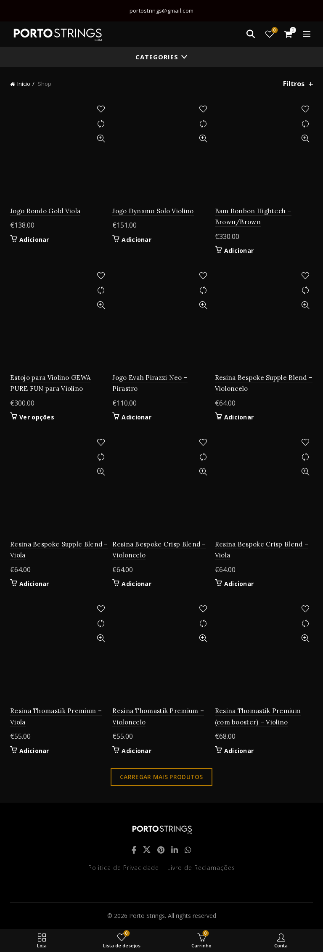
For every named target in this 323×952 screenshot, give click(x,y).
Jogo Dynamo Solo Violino (152, 211)
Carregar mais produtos (161, 777)
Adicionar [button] (34, 240)
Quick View (100, 138)
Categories (156, 57)
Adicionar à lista (100, 109)
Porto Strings (147, 916)
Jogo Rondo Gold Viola (45, 211)
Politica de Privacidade (123, 868)
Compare (100, 124)
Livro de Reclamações (201, 868)
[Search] (250, 34)
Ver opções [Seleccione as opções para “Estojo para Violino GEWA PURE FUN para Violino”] (36, 417)
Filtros (293, 84)
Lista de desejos (274, 30)
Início (23, 84)
